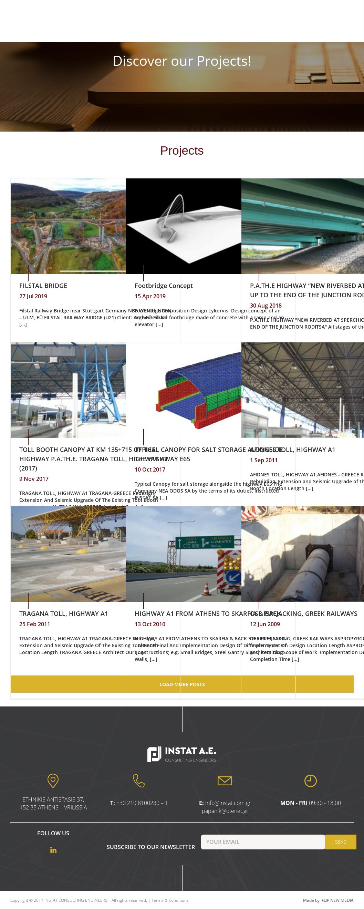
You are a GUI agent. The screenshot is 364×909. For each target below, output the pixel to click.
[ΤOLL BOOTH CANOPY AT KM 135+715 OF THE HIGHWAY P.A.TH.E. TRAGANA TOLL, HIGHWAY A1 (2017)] (95, 390)
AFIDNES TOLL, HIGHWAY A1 (292, 449)
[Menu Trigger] (340, 6)
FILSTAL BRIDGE (43, 285)
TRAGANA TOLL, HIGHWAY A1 (63, 613)
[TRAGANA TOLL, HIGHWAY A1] (95, 554)
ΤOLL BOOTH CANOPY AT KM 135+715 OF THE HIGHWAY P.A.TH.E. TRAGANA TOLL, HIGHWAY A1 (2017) (93, 458)
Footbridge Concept (164, 285)
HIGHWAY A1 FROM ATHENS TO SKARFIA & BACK (208, 613)
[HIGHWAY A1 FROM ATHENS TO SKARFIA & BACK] (210, 554)
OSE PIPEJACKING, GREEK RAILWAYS (303, 613)
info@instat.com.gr (228, 803)
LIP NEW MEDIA (338, 900)
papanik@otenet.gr (225, 811)
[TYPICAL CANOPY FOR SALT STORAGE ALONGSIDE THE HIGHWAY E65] (210, 390)
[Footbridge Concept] (210, 226)
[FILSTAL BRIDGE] (95, 226)
